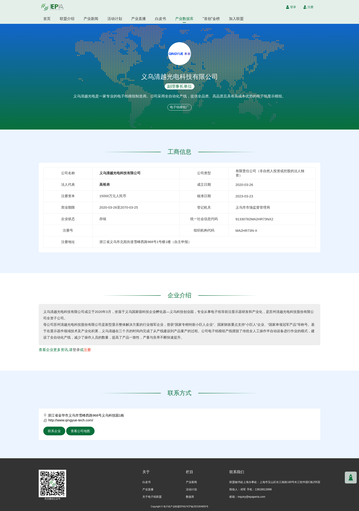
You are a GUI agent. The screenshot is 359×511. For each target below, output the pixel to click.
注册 (87, 350)
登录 (76, 350)
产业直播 (138, 19)
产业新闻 (91, 19)
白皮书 (160, 19)
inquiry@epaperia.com (251, 496)
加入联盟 (236, 19)
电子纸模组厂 (179, 107)
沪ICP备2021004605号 (196, 506)
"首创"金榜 (211, 19)
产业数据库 (184, 19)
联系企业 (54, 431)
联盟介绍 (67, 19)
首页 (47, 19)
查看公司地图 (80, 431)
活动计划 (114, 19)
